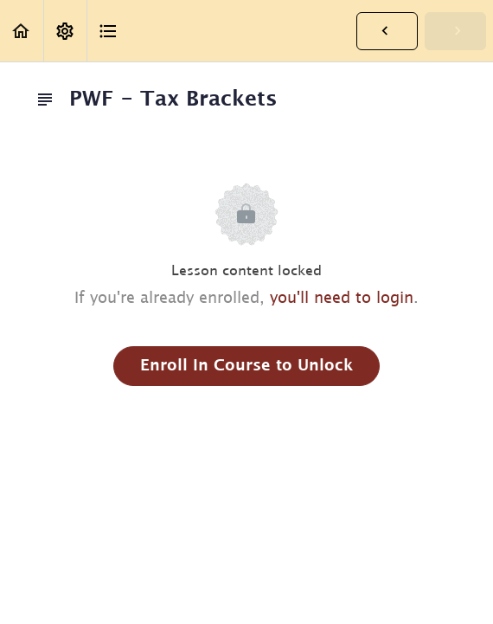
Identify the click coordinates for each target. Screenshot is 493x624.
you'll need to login (341, 298)
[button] (21, 30)
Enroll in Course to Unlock (246, 366)
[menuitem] (64, 30)
